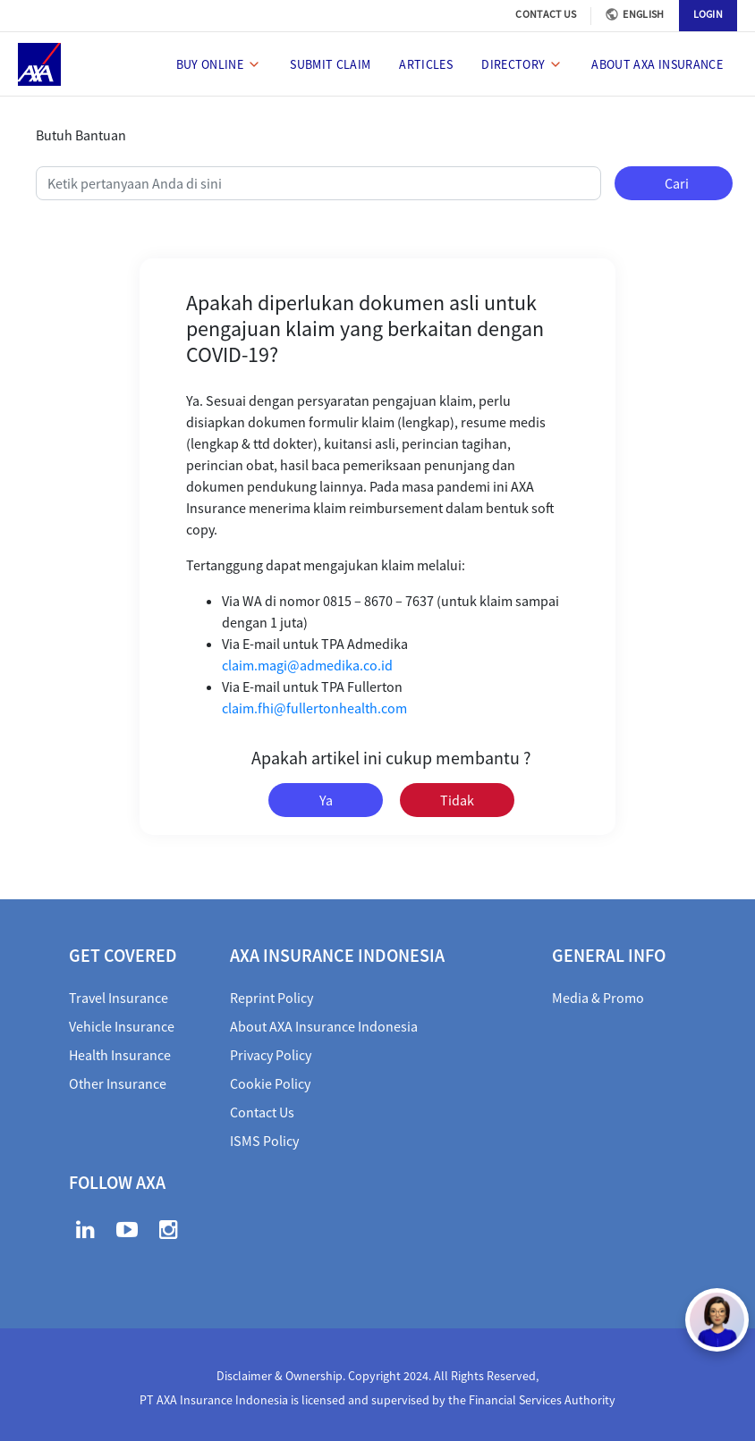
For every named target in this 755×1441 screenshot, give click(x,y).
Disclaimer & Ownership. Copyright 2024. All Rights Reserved (376, 1376)
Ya (326, 800)
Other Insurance (117, 1083)
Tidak (457, 800)
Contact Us (262, 1112)
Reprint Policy (271, 998)
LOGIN (708, 14)
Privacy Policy (270, 1055)
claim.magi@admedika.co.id (307, 665)
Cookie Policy (270, 1083)
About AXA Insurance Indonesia (324, 1026)
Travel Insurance (118, 998)
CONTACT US (545, 14)
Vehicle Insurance (121, 1026)
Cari (677, 183)
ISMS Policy (264, 1141)
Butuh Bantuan (81, 135)
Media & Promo (598, 998)
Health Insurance (120, 1055)
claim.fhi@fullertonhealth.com (314, 708)
